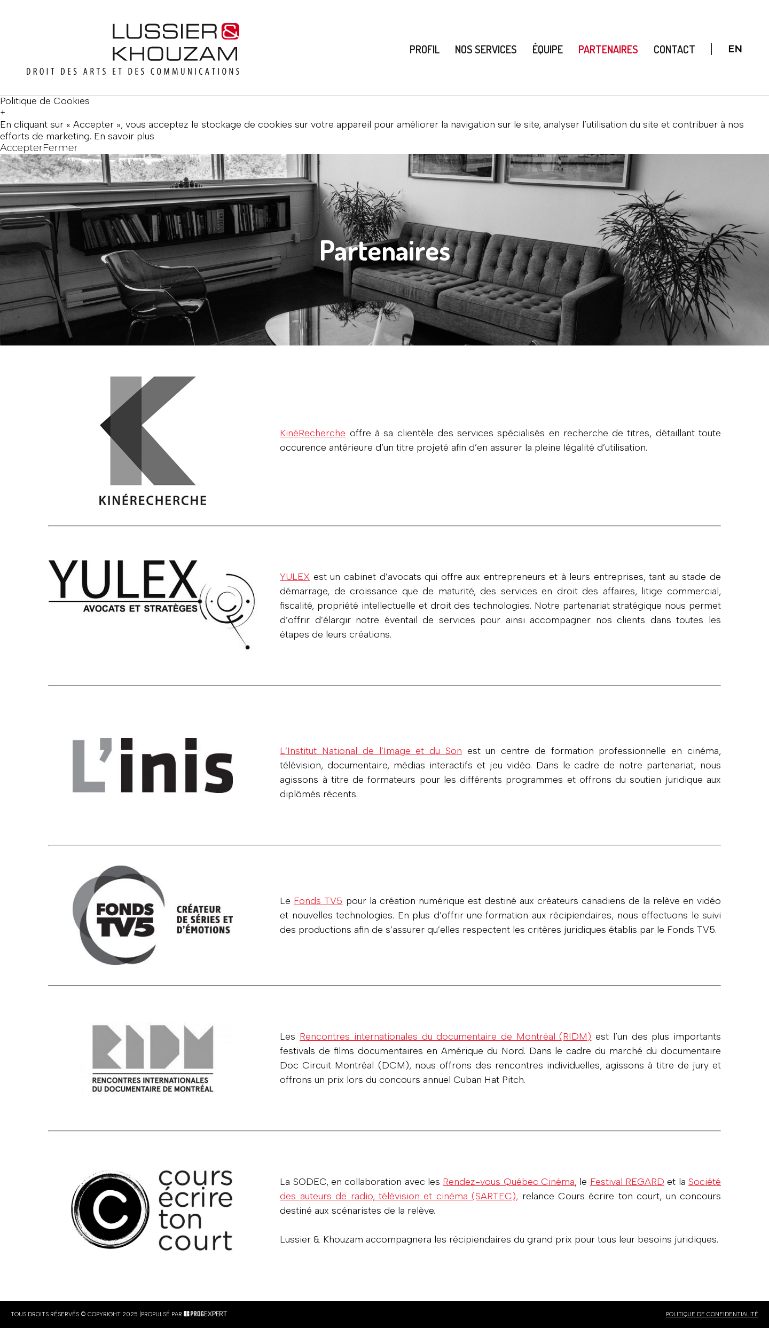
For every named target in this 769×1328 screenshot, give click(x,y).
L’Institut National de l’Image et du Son (371, 751)
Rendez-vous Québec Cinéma (509, 1182)
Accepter (21, 148)
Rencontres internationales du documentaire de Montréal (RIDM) (445, 1036)
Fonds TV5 (318, 901)
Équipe (547, 49)
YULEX (295, 577)
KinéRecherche (313, 433)
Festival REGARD (627, 1182)
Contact (674, 49)
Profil (425, 49)
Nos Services (486, 49)
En (735, 48)
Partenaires (608, 49)
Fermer (60, 148)
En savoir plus (124, 136)
